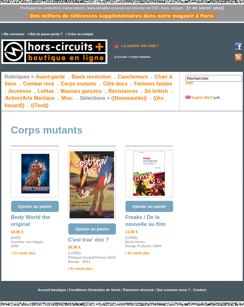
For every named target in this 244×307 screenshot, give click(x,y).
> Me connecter (12, 34)
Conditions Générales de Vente (94, 290)
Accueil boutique (52, 290)
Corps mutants (79, 83)
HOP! (189, 83)
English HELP (199, 97)
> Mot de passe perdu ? (44, 34)
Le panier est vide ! (140, 45)
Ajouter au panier (35, 206)
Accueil (122, 56)
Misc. (67, 98)
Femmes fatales (153, 83)
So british (156, 91)
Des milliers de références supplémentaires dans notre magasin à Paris (122, 15)
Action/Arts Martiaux (30, 98)
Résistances (123, 91)
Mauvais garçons (81, 91)
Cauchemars (133, 76)
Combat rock (38, 83)
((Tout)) (40, 105)
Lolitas (45, 91)
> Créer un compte (79, 34)
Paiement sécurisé (138, 290)
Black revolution (91, 76)
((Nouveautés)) (129, 98)
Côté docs (115, 83)
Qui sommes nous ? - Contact (181, 290)
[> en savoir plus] (205, 8)
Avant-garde (50, 76)
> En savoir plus (23, 253)
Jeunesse (19, 91)
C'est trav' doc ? (88, 240)
